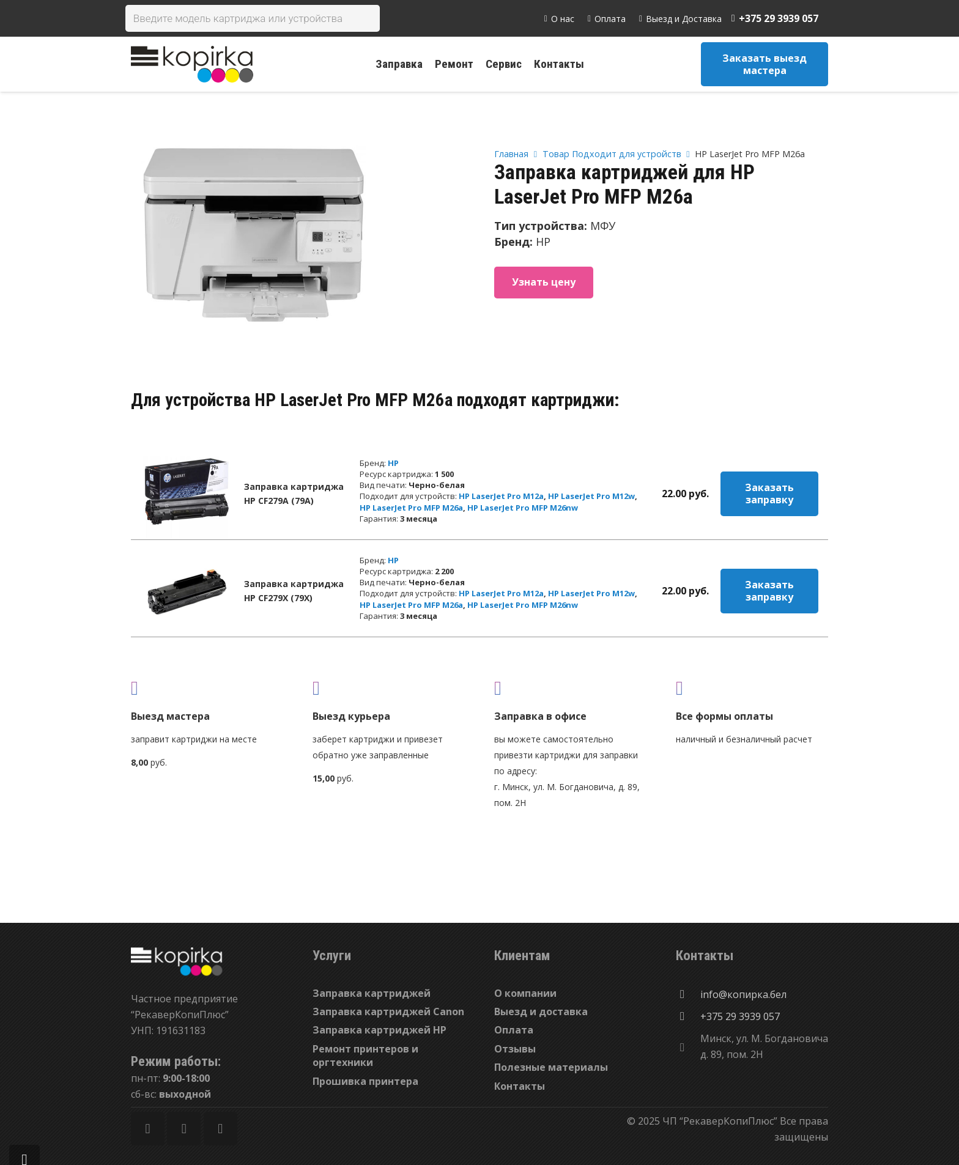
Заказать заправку (769, 493)
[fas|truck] (207, 687)
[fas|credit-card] (752, 687)
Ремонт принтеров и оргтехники (365, 1055)
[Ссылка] (192, 64)
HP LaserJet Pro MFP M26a (411, 507)
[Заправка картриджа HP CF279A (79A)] (186, 493)
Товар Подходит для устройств (611, 154)
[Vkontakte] (220, 1128)
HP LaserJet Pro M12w (591, 495)
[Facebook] (148, 1128)
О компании (525, 993)
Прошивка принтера (365, 1081)
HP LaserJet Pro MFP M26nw (522, 507)
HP (393, 462)
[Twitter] (184, 1128)
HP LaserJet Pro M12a (501, 495)
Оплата (513, 1030)
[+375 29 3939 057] (688, 1016)
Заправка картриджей (372, 993)
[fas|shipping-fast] (389, 687)
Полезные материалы (551, 1067)
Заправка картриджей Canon (388, 1011)
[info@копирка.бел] (688, 994)
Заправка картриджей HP (379, 1030)
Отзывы (515, 1049)
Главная (511, 154)
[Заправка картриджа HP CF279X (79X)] (186, 591)
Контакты (519, 1086)
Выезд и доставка (541, 1011)
